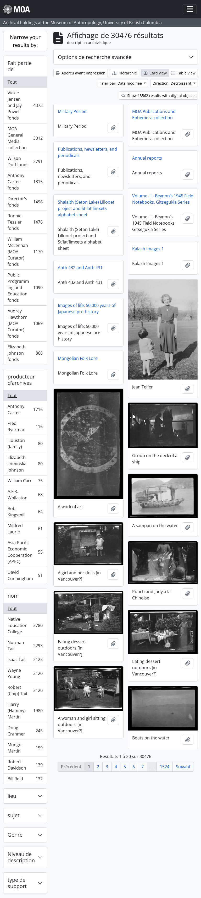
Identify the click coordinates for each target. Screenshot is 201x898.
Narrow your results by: (25, 41)
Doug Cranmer (25, 731)
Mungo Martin (25, 748)
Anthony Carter (25, 409)
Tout (12, 82)
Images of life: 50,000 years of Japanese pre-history (86, 308)
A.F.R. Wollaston (25, 495)
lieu (12, 795)
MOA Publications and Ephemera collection (154, 115)
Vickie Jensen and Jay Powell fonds (25, 105)
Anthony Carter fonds (25, 181)
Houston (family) (25, 443)
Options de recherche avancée (94, 57)
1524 (164, 767)
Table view (183, 73)
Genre (15, 834)
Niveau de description (21, 857)
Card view (155, 73)
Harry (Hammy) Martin (25, 710)
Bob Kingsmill (25, 512)
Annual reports (147, 158)
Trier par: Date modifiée (121, 83)
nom (13, 595)
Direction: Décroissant (172, 83)
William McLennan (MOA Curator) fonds (25, 251)
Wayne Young (25, 673)
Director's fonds (25, 202)
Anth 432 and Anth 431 (80, 268)
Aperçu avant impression (80, 73)
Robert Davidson (25, 765)
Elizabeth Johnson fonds (25, 353)
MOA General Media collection (25, 138)
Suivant (183, 767)
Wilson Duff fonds (25, 161)
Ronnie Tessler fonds (25, 222)
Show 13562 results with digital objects (158, 95)
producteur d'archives (21, 379)
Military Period (72, 111)
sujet (13, 815)
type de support (17, 883)
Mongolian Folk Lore (78, 358)
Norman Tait (25, 646)
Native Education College (25, 625)
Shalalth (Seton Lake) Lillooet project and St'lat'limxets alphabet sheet (86, 208)
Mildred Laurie (25, 529)
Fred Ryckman (25, 426)
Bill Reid (25, 780)
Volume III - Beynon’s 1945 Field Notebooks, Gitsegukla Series (162, 199)
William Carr (25, 482)
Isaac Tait (25, 660)
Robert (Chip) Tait (25, 690)
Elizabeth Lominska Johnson (25, 464)
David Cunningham (25, 575)
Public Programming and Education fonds (25, 287)
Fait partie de (20, 66)
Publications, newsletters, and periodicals (87, 152)
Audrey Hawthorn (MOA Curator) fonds (25, 323)
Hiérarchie (124, 73)
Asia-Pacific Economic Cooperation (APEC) (25, 552)
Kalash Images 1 (148, 249)
